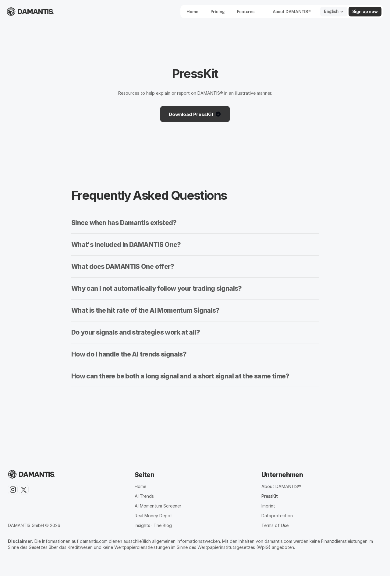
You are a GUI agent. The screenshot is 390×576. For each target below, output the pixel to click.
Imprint (268, 505)
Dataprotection (277, 515)
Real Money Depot (153, 515)
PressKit (269, 496)
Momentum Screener (160, 505)
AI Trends (144, 496)
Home (140, 486)
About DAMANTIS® (281, 486)
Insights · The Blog (153, 525)
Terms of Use (275, 525)
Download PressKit (195, 115)
